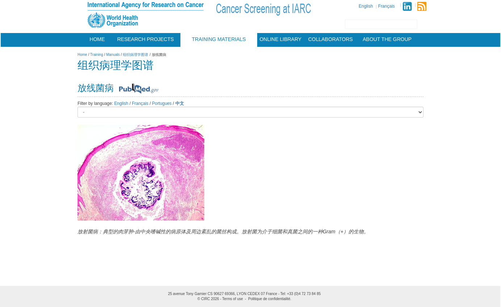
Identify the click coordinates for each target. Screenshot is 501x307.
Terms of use (232, 299)
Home (97, 39)
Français (386, 6)
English (366, 6)
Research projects (145, 39)
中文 (179, 103)
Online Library (280, 39)
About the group (387, 39)
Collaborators (330, 39)
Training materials (219, 39)
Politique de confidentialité (269, 299)
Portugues (162, 103)
